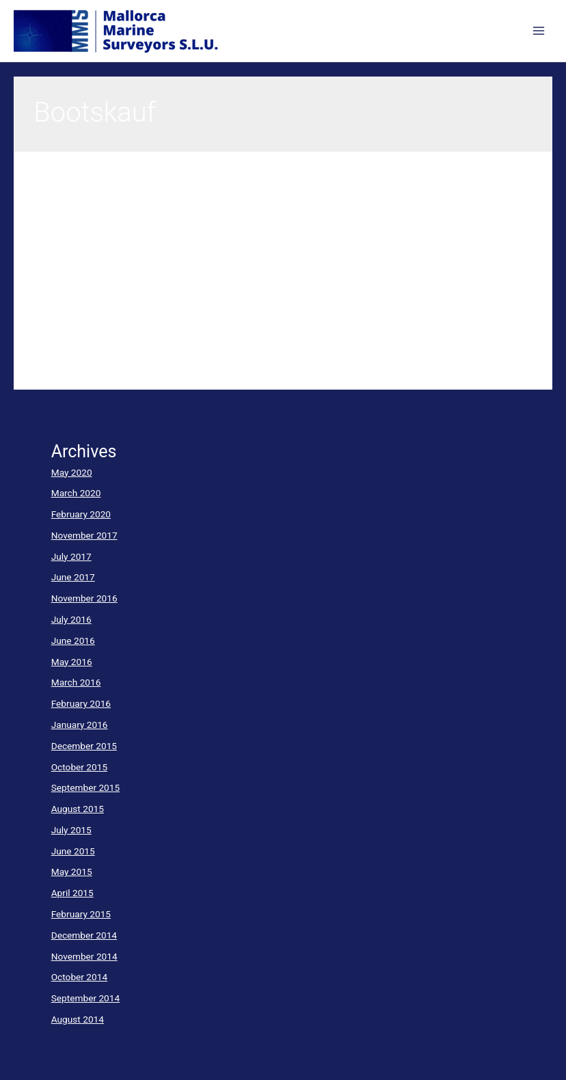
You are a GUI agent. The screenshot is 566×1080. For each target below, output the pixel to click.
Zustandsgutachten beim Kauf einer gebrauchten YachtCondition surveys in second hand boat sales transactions (262, 206)
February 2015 (81, 913)
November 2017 (84, 535)
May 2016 (71, 661)
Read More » (59, 366)
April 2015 (72, 892)
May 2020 (71, 472)
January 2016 (79, 724)
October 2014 (79, 976)
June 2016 (73, 640)
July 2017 (71, 556)
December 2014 (84, 935)
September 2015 (85, 787)
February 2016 (81, 703)
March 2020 (76, 492)
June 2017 (73, 576)
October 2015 (79, 766)
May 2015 (71, 871)
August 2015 (77, 808)
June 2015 (73, 851)
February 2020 (81, 514)
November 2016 (84, 598)
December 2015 (84, 745)
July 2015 (71, 829)
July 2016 (71, 619)
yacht (44, 257)
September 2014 (85, 998)
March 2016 (76, 682)
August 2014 (77, 1019)
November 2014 (84, 956)
